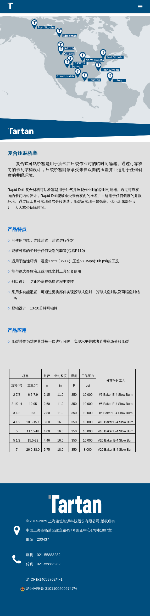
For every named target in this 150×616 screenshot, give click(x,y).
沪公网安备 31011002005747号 (51, 588)
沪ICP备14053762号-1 (44, 579)
